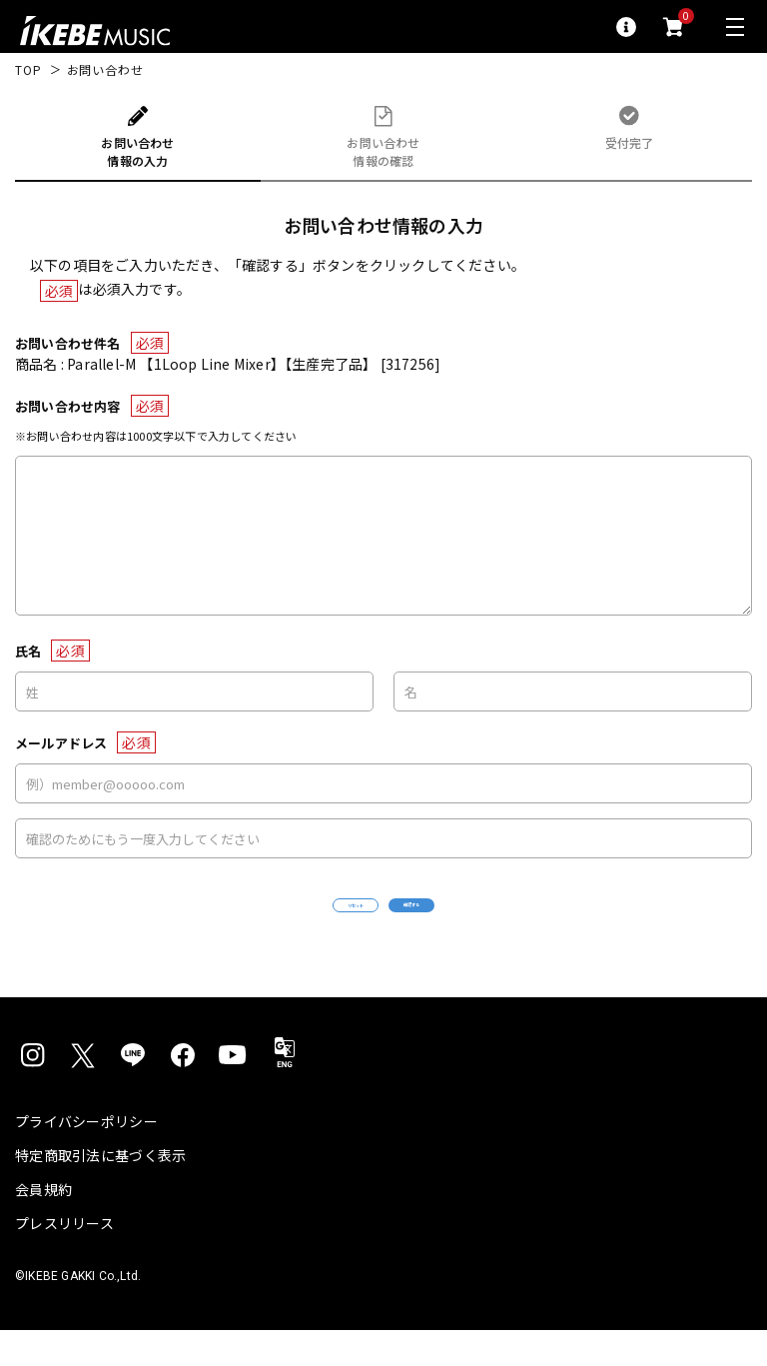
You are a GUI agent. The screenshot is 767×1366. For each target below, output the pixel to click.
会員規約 (43, 1225)
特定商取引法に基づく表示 (100, 1191)
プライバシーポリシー (86, 1157)
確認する (471, 922)
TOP (28, 70)
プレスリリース (64, 1259)
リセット (295, 923)
